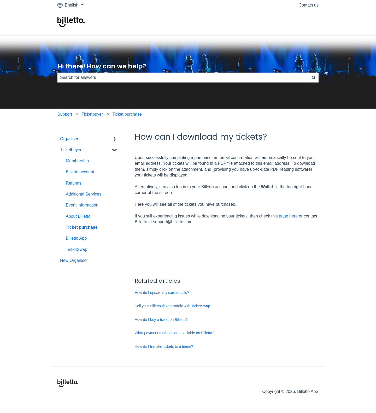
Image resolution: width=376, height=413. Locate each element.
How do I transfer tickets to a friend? (164, 346)
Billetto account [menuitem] (80, 172)
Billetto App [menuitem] (76, 238)
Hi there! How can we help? (101, 66)
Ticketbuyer (92, 114)
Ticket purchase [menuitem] (82, 227)
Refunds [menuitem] (73, 183)
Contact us (309, 5)
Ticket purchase (127, 114)
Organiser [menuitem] (69, 139)
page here (289, 216)
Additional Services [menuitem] (83, 194)
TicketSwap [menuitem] (76, 249)
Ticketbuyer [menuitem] (70, 150)
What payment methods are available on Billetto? (174, 333)
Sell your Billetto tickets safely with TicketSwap (172, 306)
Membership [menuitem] (77, 161)
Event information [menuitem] (82, 205)
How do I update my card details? (162, 293)
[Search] (314, 77)
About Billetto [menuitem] (78, 216)
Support (64, 114)
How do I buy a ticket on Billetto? (161, 319)
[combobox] (183, 77)
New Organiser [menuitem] (74, 260)
